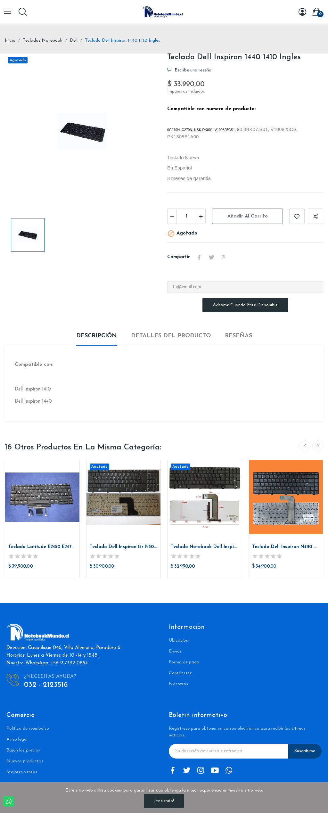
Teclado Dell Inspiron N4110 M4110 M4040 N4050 (286, 547)
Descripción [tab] (96, 336)
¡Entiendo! (164, 801)
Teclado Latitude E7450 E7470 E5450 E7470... (42, 547)
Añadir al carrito (247, 216)
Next (317, 445)
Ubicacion (178, 640)
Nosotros (178, 684)
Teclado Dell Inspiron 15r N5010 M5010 (124, 547)
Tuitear (211, 257)
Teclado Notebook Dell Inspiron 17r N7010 (205, 547)
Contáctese (180, 673)
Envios (175, 651)
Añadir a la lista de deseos (297, 216)
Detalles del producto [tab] (171, 336)
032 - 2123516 (46, 685)
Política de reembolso (27, 728)
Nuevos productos (24, 761)
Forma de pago (184, 662)
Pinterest (223, 257)
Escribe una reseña (192, 70)
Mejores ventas (21, 772)
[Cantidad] (186, 216)
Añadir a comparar (315, 216)
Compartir (199, 257)
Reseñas (238, 336)
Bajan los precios (23, 750)
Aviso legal (17, 739)
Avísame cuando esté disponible (245, 305)
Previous (304, 445)
